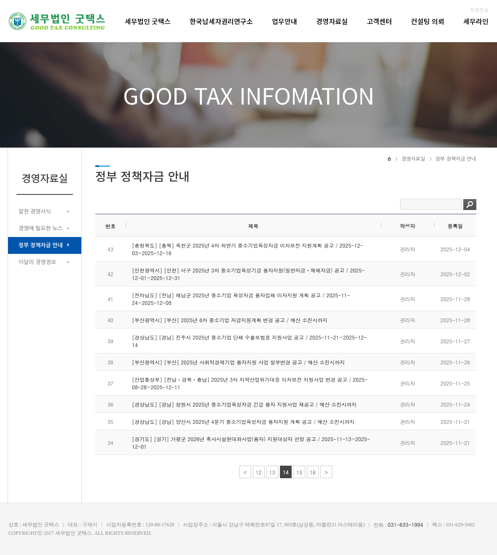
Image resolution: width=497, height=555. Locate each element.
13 (272, 472)
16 (313, 472)
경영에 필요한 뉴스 (41, 228)
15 (299, 472)
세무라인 (476, 21)
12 (259, 472)
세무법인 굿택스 (148, 21)
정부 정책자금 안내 (41, 245)
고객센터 (379, 21)
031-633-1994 (405, 524)
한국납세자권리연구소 (221, 21)
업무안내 (284, 21)
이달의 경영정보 (37, 262)
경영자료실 (332, 21)
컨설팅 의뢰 (427, 21)
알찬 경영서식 (35, 211)
